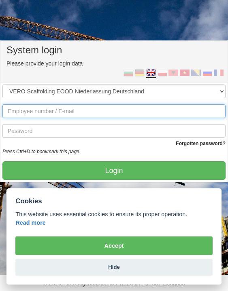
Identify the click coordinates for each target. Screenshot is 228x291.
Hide (113, 267)
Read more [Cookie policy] (30, 222)
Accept (114, 245)
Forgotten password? (201, 143)
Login (114, 171)
